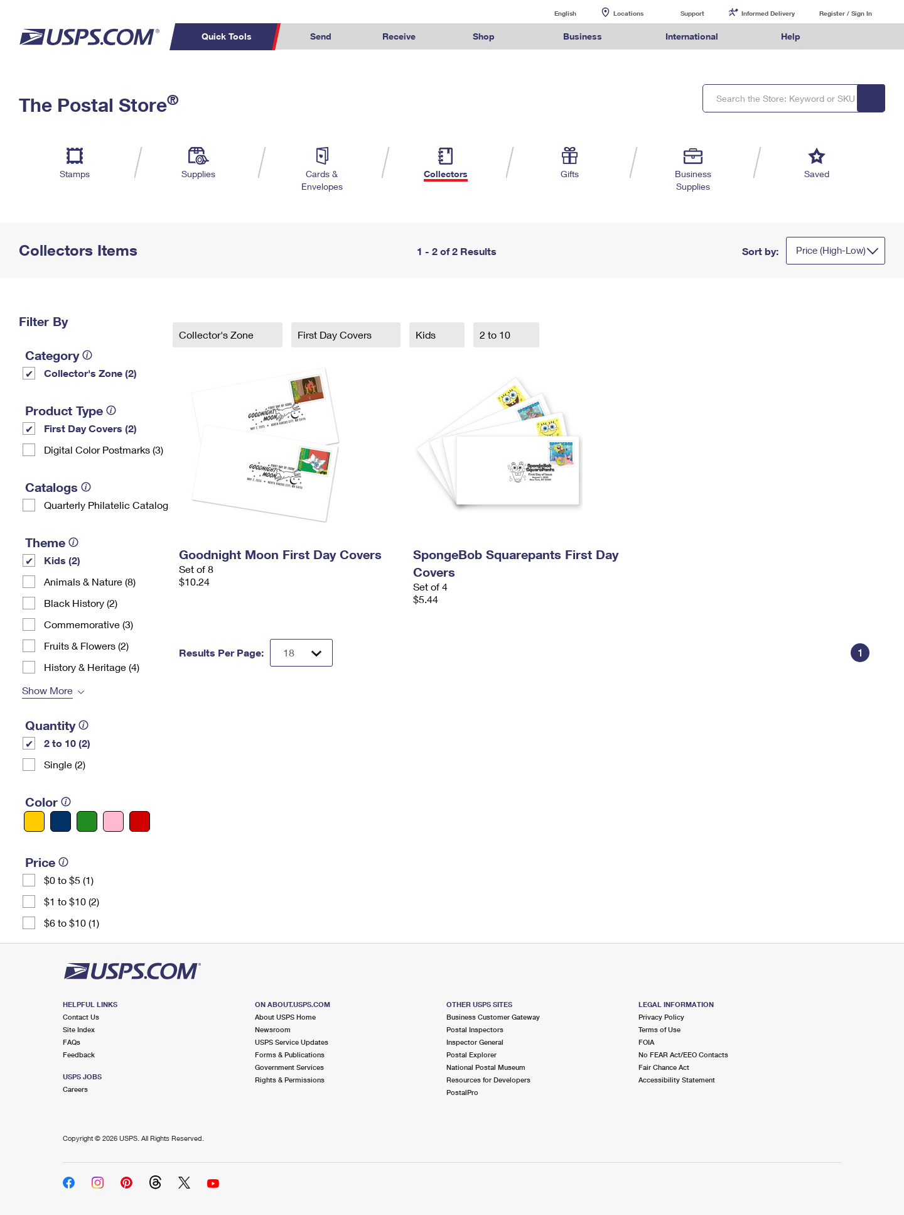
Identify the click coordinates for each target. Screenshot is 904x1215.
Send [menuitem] (320, 36)
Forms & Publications (290, 1054)
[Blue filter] (60, 821)
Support (692, 13)
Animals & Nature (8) (90, 581)
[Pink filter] (113, 821)
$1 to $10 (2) (71, 901)
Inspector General (474, 1042)
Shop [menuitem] (484, 36)
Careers (75, 1089)
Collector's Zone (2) (90, 373)
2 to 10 (496, 335)
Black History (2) (80, 603)
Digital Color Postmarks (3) (103, 449)
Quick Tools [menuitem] (227, 36)
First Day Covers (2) (90, 428)
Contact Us (81, 1017)
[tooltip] (87, 355)
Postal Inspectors (474, 1029)
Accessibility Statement (676, 1080)
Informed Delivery (768, 13)
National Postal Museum (485, 1067)
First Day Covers (336, 335)
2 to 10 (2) (67, 743)
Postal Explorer (471, 1054)
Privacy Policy (661, 1017)
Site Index (79, 1029)
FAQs (71, 1042)
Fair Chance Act (663, 1067)
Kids (427, 335)
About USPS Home (285, 1017)
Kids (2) (62, 560)
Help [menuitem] (790, 36)
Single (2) (64, 764)
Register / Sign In (845, 13)
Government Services (289, 1067)
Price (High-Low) (831, 250)
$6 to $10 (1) (71, 923)
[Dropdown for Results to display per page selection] (301, 653)
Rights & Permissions (290, 1080)
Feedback (79, 1054)
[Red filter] (139, 821)
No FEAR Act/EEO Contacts (683, 1054)
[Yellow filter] (34, 821)
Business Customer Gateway (493, 1017)
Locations (628, 13)
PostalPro (462, 1092)
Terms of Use (659, 1029)
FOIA (646, 1042)
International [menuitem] (691, 36)
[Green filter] (87, 821)
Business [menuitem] (582, 36)
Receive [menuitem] (399, 36)
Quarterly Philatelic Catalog (106, 505)
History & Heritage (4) (91, 667)
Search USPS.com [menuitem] (850, 36)
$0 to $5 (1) (69, 880)
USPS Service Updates (291, 1042)
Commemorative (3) (88, 624)
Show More (47, 690)
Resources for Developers (488, 1080)
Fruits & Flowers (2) (86, 645)
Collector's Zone (217, 335)
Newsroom (273, 1029)
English (552, 13)
